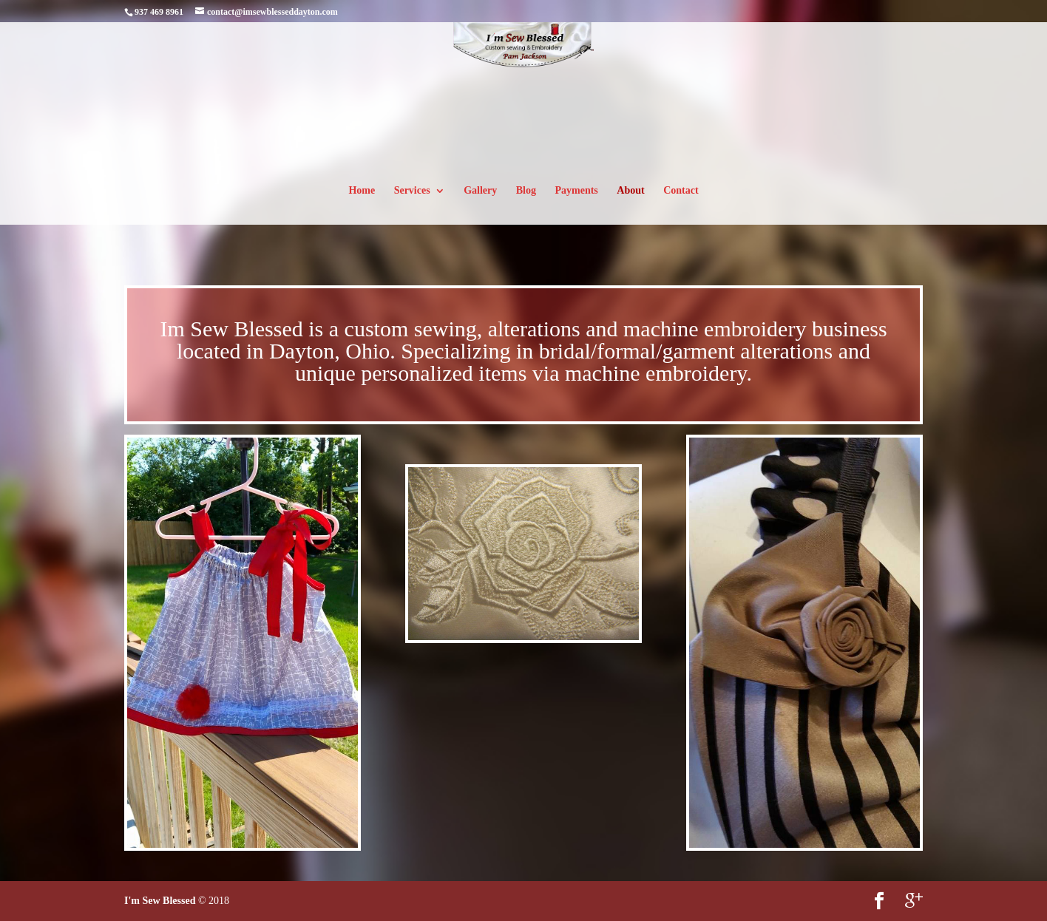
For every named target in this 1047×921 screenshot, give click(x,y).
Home (361, 191)
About (630, 191)
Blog (526, 191)
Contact (680, 191)
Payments (576, 191)
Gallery (480, 191)
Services (412, 191)
